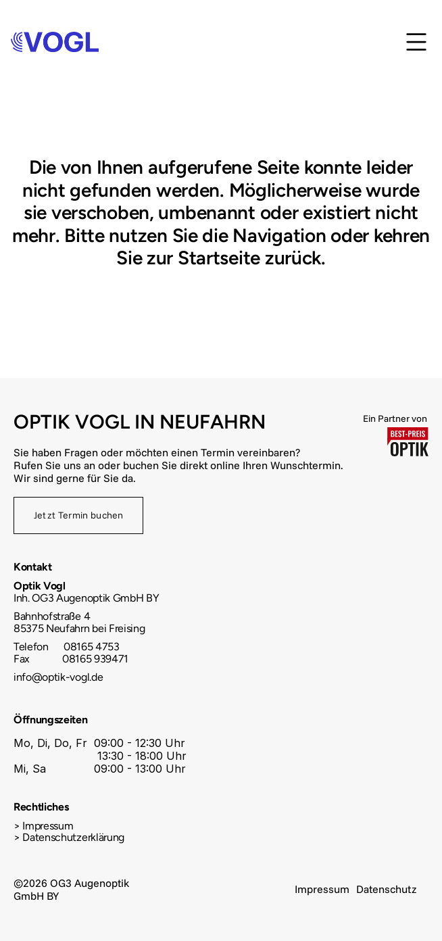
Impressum (322, 889)
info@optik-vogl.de (58, 677)
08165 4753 (90, 646)
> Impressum (43, 825)
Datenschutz (386, 889)
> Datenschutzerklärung (69, 837)
